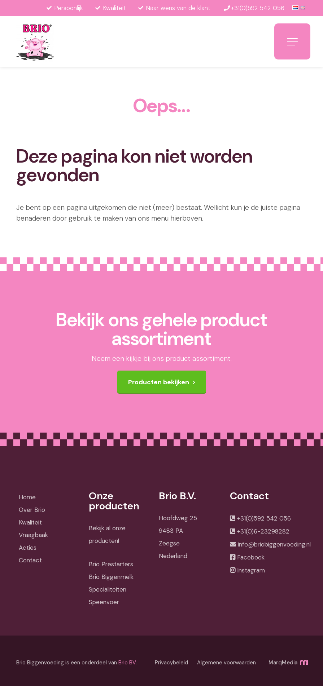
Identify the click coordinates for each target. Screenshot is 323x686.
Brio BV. (127, 662)
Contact (30, 560)
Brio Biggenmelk (111, 577)
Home (27, 497)
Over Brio (32, 510)
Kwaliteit (30, 522)
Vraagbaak (33, 535)
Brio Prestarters (111, 564)
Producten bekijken (158, 382)
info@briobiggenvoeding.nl (274, 544)
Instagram (251, 570)
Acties (27, 548)
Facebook (251, 557)
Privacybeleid (171, 662)
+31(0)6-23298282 (263, 531)
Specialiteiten (107, 589)
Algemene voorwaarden (226, 662)
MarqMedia (288, 662)
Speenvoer (104, 602)
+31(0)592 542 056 (264, 518)
